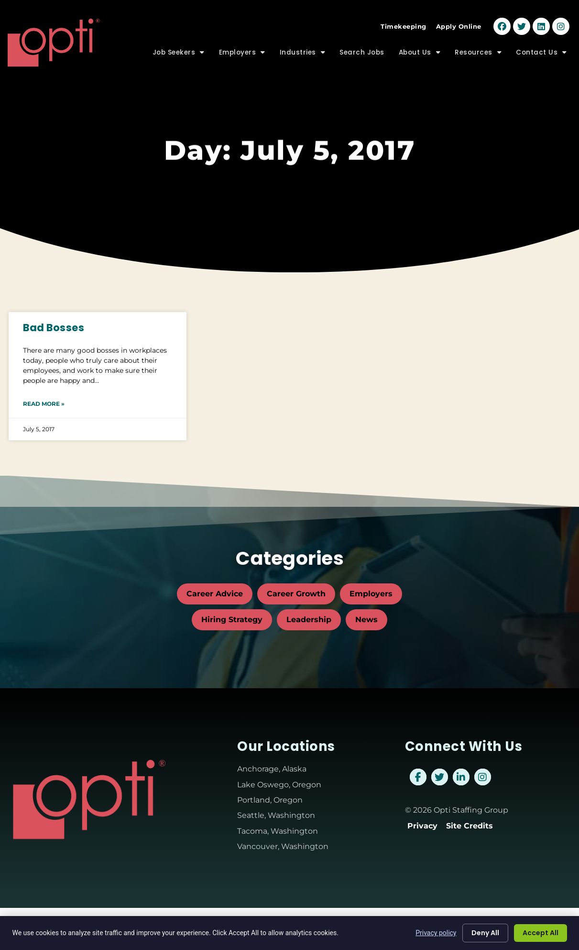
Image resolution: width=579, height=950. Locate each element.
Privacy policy (435, 933)
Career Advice (214, 593)
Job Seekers (179, 49)
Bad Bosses (53, 328)
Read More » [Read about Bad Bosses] (44, 403)
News (366, 619)
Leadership (308, 619)
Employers (242, 49)
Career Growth (296, 593)
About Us (420, 49)
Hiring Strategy (231, 619)
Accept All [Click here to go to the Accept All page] (540, 933)
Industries (303, 49)
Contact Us (541, 49)
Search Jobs (361, 48)
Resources (478, 49)
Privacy (422, 825)
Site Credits (469, 825)
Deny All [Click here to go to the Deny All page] (485, 933)
